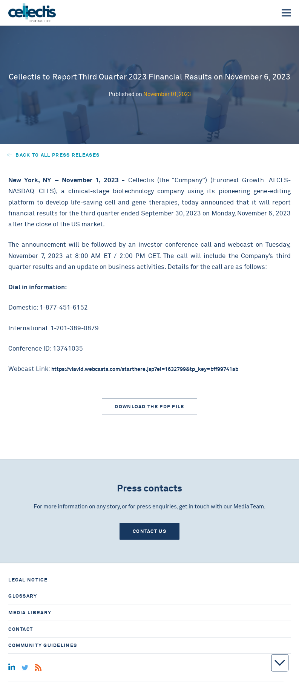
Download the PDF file (149, 406)
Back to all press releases (53, 155)
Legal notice (28, 579)
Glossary (22, 596)
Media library (29, 612)
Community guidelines (42, 645)
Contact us (149, 531)
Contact (20, 629)
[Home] (31, 13)
